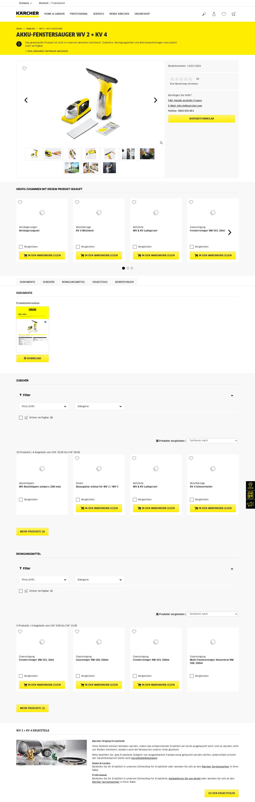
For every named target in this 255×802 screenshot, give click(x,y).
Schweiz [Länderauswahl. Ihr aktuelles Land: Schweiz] (25, 3)
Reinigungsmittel (73, 272)
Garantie (20, 794)
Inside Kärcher (119, 14)
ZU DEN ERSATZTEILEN (221, 709)
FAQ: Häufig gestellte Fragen (185, 101)
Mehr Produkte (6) (32, 486)
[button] (25, 100)
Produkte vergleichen (170, 402)
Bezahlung (21, 790)
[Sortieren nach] (212, 401)
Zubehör (48, 272)
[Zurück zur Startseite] (29, 14)
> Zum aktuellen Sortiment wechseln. (46, 51)
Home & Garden (54, 14)
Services (98, 14)
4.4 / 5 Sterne (194, 790)
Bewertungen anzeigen (199, 798)
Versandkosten (24, 781)
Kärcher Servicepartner (215, 682)
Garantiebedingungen (144, 674)
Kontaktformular (201, 119)
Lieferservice (23, 785)
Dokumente (27, 272)
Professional (79, 14)
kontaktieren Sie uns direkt (185, 694)
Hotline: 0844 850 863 (181, 111)
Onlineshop (142, 14)
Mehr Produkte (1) (32, 624)
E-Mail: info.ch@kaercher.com (185, 106)
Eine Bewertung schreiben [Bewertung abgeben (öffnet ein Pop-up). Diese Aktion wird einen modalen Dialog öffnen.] (184, 84)
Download (32, 348)
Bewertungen (124, 272)
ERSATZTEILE (100, 272)
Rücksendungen (24, 798)
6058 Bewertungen (197, 794)
